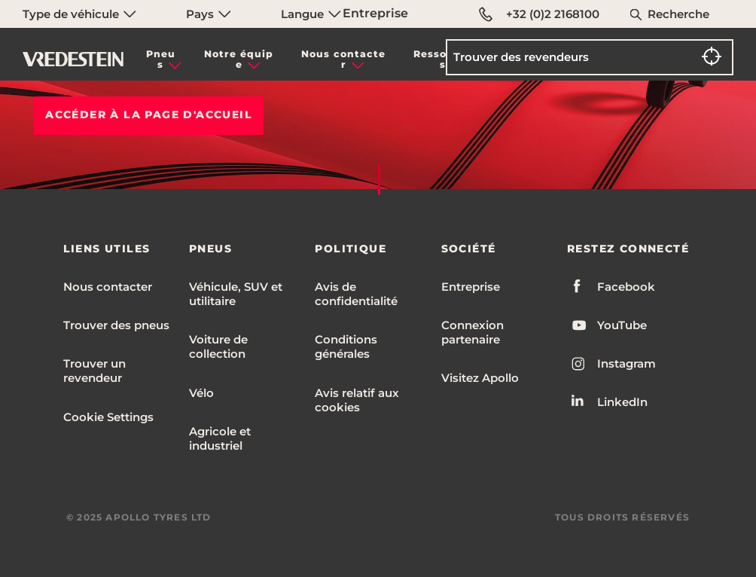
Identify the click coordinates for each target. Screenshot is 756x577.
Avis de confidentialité (356, 293)
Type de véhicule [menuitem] (79, 14)
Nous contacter (343, 59)
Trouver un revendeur (94, 370)
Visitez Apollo (480, 378)
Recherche (678, 14)
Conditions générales (346, 346)
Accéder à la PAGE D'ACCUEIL (148, 114)
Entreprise (375, 13)
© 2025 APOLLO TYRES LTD (139, 517)
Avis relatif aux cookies (357, 400)
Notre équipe (238, 59)
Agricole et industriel (220, 438)
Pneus (160, 59)
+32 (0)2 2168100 (539, 14)
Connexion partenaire (472, 332)
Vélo (201, 393)
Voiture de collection (218, 346)
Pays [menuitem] (208, 14)
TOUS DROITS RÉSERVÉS (622, 517)
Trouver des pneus (116, 325)
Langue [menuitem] (311, 14)
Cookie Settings (108, 417)
